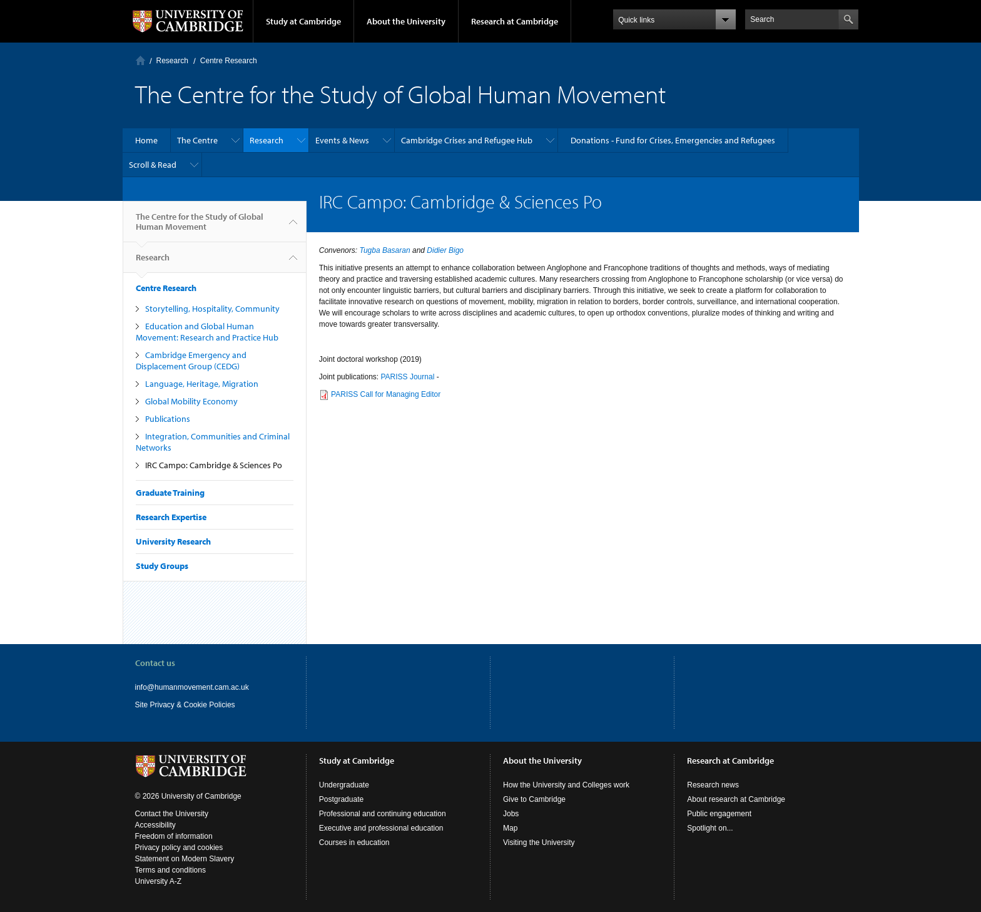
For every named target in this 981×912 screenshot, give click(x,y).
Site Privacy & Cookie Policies (185, 704)
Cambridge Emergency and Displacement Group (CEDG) (191, 360)
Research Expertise (171, 517)
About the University (406, 21)
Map (510, 828)
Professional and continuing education (382, 813)
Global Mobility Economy (191, 401)
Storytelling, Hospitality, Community (212, 308)
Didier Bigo (445, 250)
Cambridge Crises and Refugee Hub (466, 140)
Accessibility (155, 825)
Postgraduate (341, 799)
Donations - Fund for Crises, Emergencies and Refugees (673, 140)
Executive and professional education (381, 828)
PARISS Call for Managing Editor (385, 394)
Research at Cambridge (514, 21)
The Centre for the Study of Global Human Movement (199, 226)
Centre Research (228, 60)
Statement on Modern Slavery (185, 858)
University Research (173, 541)
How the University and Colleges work (566, 785)
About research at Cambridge (736, 799)
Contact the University (171, 813)
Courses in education (354, 842)
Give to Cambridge (534, 799)
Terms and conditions (170, 870)
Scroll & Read (152, 164)
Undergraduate (344, 785)
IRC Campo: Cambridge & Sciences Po (213, 465)
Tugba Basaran (384, 250)
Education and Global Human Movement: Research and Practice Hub (207, 331)
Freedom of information (174, 836)
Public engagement (719, 813)
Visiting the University (539, 842)
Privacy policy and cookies (179, 847)
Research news (713, 785)
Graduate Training (170, 492)
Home (140, 60)
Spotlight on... (710, 828)
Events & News (342, 140)
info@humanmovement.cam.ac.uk (192, 687)
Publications (167, 418)
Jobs (511, 813)
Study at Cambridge (303, 21)
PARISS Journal (407, 376)
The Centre (197, 140)
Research (172, 60)
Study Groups (162, 565)
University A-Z (158, 881)
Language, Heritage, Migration (201, 383)
